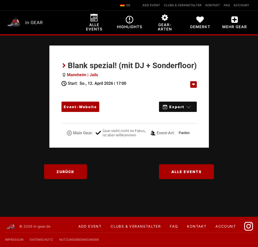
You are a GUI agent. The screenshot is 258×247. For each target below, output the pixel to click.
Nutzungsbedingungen (79, 239)
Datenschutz (41, 239)
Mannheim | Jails (82, 74)
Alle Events (186, 172)
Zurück (65, 172)
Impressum (14, 239)
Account (225, 226)
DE (125, 5)
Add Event (90, 226)
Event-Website (80, 107)
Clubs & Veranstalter (136, 226)
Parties (184, 133)
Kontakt (196, 226)
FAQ (174, 226)
